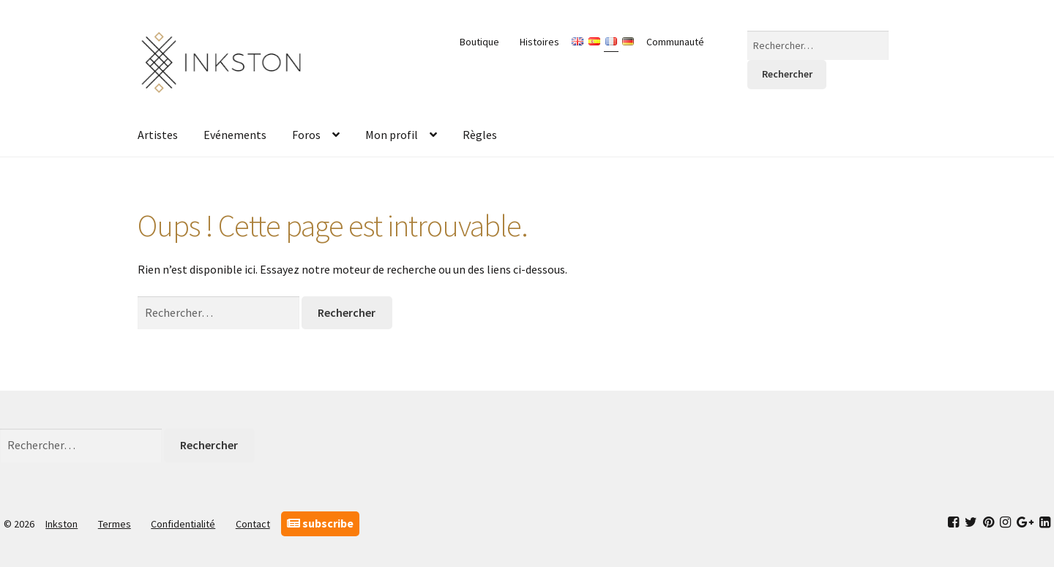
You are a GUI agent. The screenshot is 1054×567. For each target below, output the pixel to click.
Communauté (675, 41)
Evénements (234, 134)
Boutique (479, 41)
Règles (480, 134)
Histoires (539, 41)
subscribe (320, 523)
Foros (306, 134)
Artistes (158, 134)
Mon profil (391, 134)
